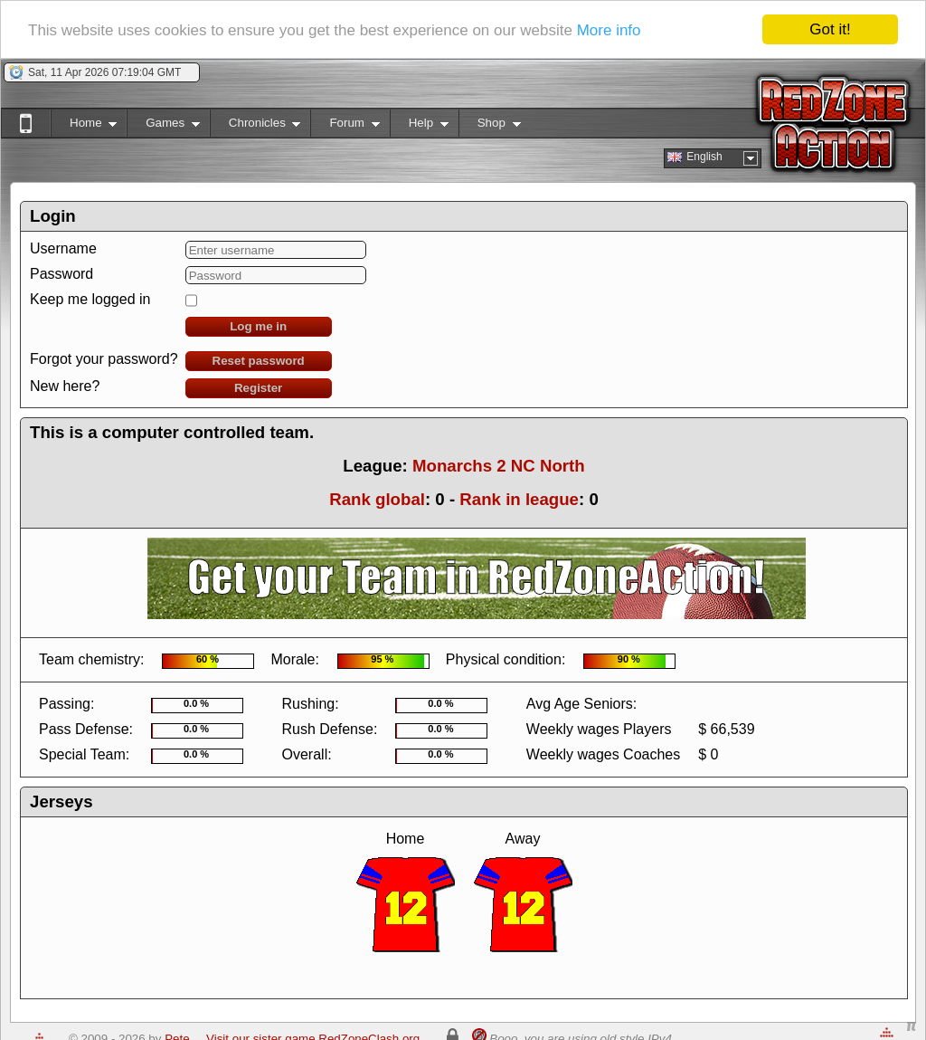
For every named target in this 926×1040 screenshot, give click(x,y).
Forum (344, 126)
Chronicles (255, 126)
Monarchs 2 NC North (498, 465)
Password (61, 273)
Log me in (258, 326)
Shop (489, 126)
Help (419, 126)
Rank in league (519, 499)
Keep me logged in (90, 299)
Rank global (377, 499)
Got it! (829, 29)
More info (609, 30)
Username (63, 248)
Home (84, 126)
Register (258, 388)
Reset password (259, 360)
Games (163, 126)
